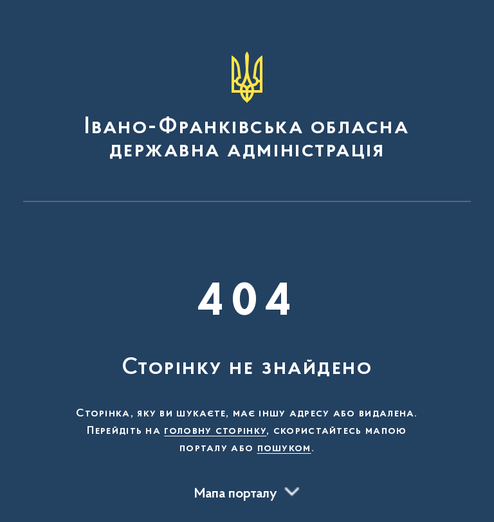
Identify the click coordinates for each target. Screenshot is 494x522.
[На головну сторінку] (247, 106)
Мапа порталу (235, 494)
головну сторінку (215, 431)
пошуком (284, 448)
